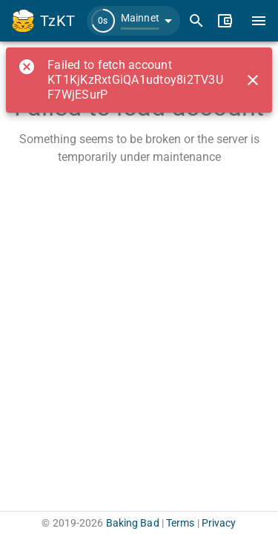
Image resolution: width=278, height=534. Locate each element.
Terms (180, 523)
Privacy (219, 523)
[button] (133, 21)
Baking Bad (132, 523)
